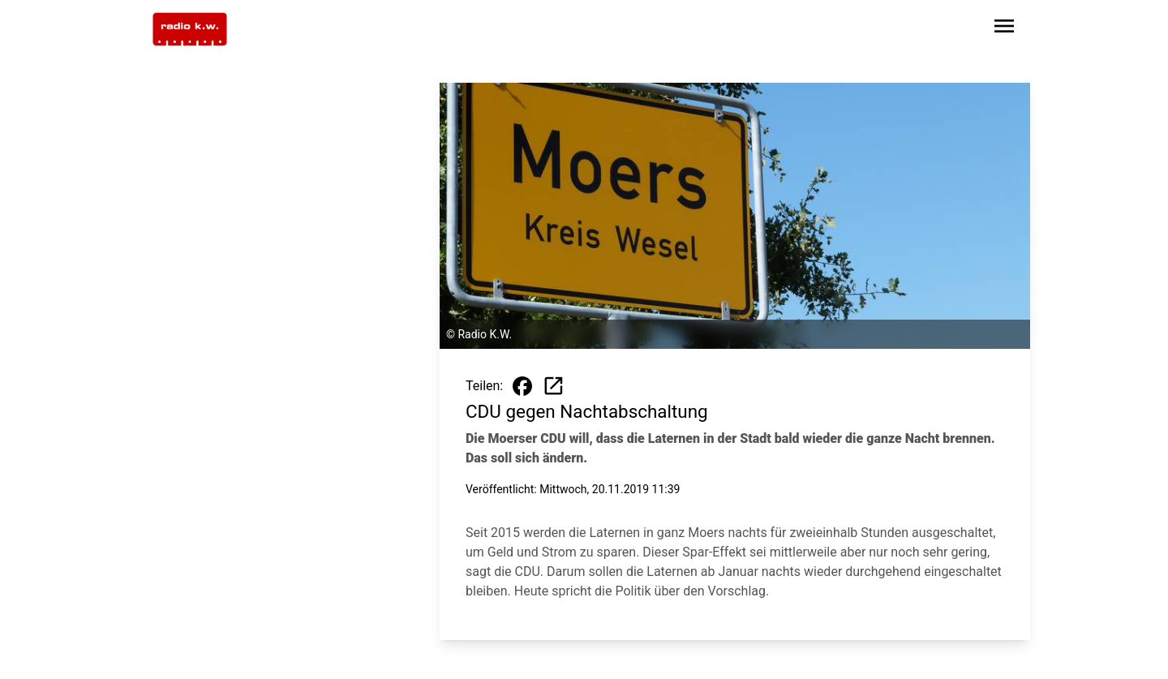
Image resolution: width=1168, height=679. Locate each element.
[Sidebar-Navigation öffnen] (1004, 29)
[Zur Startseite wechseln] (190, 29)
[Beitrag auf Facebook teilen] (522, 386)
